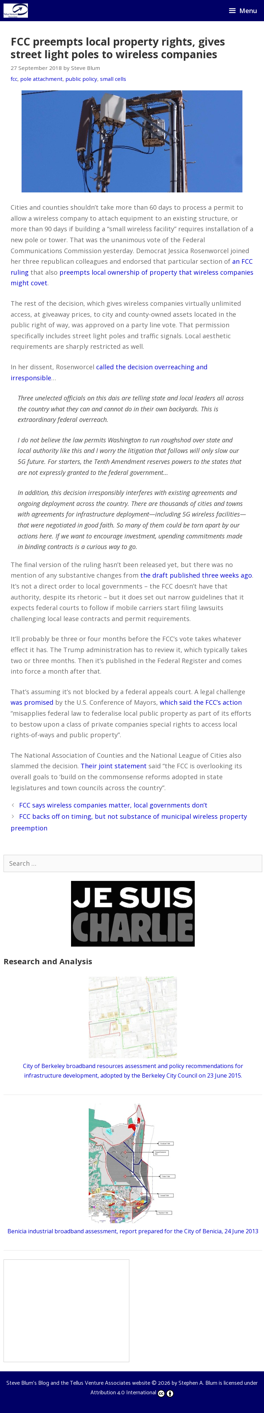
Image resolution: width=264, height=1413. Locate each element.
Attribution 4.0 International (132, 1392)
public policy (81, 78)
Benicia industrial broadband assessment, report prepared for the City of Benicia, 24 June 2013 (132, 1231)
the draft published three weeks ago (196, 575)
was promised (32, 702)
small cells (113, 78)
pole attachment (41, 78)
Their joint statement (114, 766)
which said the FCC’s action (201, 702)
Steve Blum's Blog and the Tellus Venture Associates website (78, 1383)
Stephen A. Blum (197, 1383)
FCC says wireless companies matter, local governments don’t (113, 805)
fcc (14, 78)
